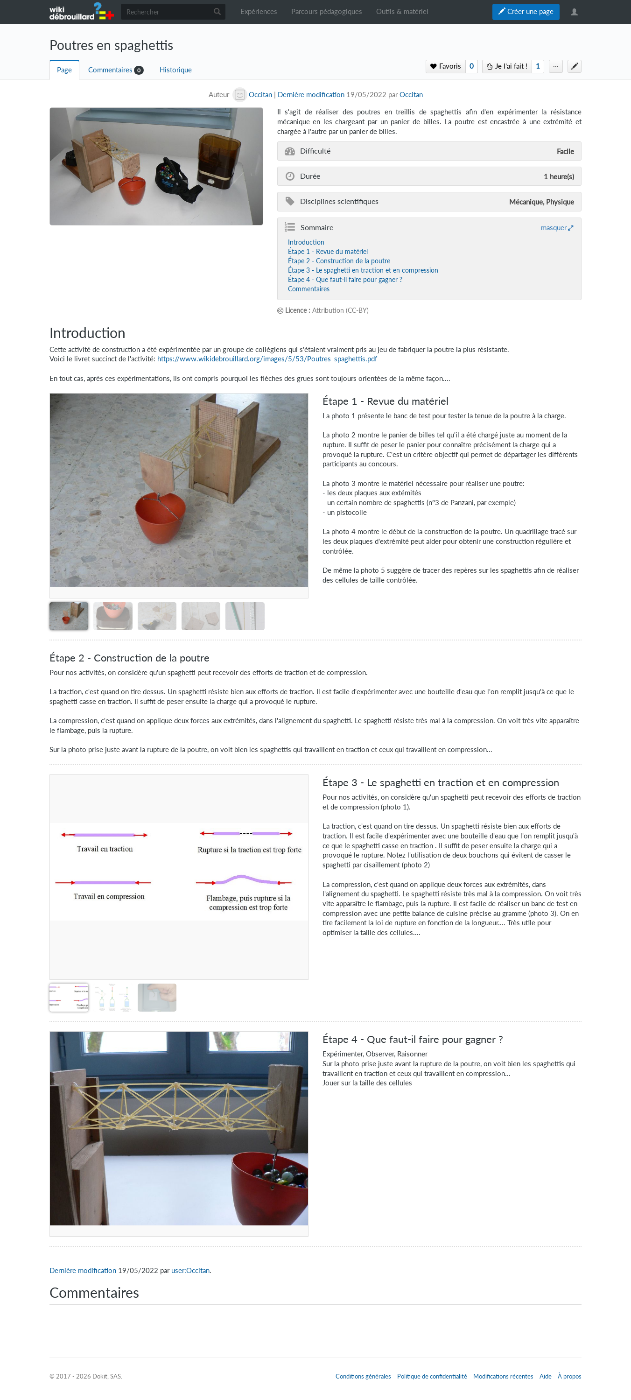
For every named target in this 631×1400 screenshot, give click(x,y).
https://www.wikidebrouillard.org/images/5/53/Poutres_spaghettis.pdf (267, 359)
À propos (570, 1376)
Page (64, 70)
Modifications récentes (503, 1376)
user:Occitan (190, 1270)
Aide (546, 1376)
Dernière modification (311, 94)
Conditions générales (363, 1376)
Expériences (258, 11)
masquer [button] (554, 227)
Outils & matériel (402, 11)
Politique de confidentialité (432, 1376)
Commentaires (110, 70)
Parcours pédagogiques (326, 11)
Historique (176, 70)
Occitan (411, 94)
